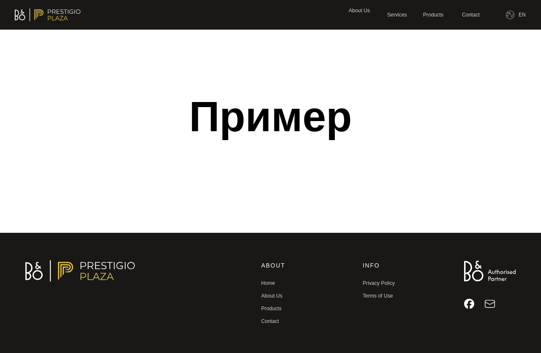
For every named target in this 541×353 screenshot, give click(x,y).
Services (397, 15)
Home (268, 283)
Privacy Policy (379, 283)
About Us (359, 11)
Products (433, 15)
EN (522, 15)
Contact (471, 15)
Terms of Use (378, 296)
